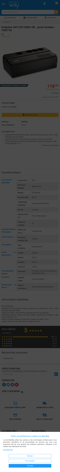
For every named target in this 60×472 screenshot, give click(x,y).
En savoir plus (8, 450)
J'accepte (30, 466)
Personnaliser (30, 461)
